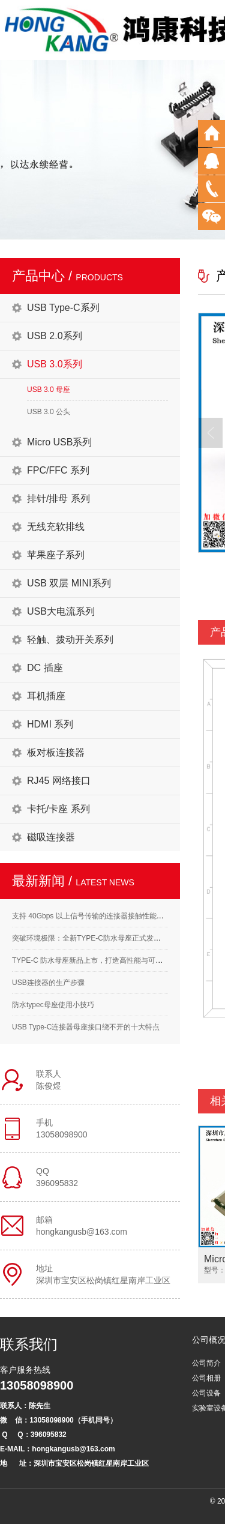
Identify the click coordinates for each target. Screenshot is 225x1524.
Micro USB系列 (59, 442)
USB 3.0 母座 (48, 389)
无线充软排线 (56, 527)
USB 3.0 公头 (48, 412)
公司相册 (206, 1378)
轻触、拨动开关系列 (70, 639)
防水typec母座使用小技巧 (53, 1005)
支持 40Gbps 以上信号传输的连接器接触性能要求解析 (98, 916)
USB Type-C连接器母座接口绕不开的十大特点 (86, 1027)
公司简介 (206, 1363)
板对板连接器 (56, 752)
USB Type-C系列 (63, 308)
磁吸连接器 (51, 837)
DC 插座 (45, 668)
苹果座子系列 (56, 555)
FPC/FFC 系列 (58, 470)
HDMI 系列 (50, 724)
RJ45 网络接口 (59, 781)
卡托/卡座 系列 (58, 809)
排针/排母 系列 (58, 498)
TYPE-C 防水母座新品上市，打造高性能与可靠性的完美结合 (109, 960)
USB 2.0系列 (54, 336)
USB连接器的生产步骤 (48, 982)
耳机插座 (46, 696)
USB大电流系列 (61, 611)
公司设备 (206, 1393)
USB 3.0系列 (54, 364)
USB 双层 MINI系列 (69, 583)
